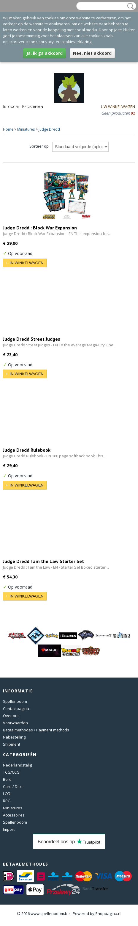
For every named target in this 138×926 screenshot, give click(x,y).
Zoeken (129, 6)
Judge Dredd (49, 129)
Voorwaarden (15, 722)
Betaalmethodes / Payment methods (36, 730)
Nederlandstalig (17, 765)
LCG (6, 793)
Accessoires (14, 815)
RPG (7, 800)
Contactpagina (16, 708)
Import (9, 829)
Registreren (32, 106)
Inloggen (11, 106)
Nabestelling (14, 737)
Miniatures (26, 129)
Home (8, 129)
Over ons (11, 715)
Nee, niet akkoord (92, 53)
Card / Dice (13, 786)
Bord (7, 779)
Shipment (11, 744)
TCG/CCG (11, 772)
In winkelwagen (27, 263)
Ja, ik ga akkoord (44, 53)
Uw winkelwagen (118, 106)
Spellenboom (15, 701)
